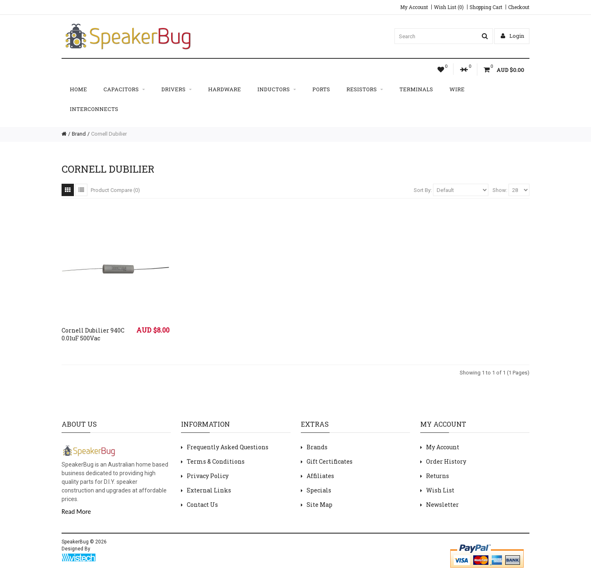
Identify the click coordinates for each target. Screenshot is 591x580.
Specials (319, 490)
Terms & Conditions (216, 461)
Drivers (176, 89)
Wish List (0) (449, 7)
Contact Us (202, 504)
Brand (79, 134)
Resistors (364, 89)
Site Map (319, 504)
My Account (414, 7)
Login (512, 35)
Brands (317, 447)
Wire (457, 89)
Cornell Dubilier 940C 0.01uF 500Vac (93, 334)
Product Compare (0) (115, 190)
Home (78, 89)
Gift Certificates (330, 461)
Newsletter (442, 504)
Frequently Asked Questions (227, 447)
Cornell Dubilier (109, 134)
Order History (446, 461)
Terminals (416, 89)
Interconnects (94, 109)
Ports (321, 89)
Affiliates (320, 476)
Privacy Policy (208, 476)
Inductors (276, 89)
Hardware (224, 89)
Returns (437, 476)
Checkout (518, 7)
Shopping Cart (486, 7)
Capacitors (124, 89)
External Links (209, 490)
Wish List (440, 490)
